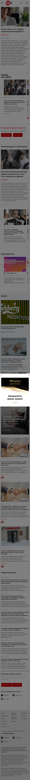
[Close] (28, 375)
